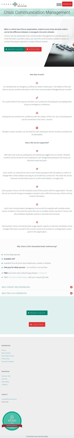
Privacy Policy (5, 358)
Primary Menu (59, 4)
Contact (4, 350)
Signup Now (38, 324)
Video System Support (8, 356)
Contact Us (67, 4)
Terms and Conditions (8, 361)
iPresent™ (43, 273)
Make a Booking (6, 353)
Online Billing (5, 382)
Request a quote (15, 49)
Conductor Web (6, 376)
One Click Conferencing (17, 277)
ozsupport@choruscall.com (9, 399)
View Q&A (4, 379)
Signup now (34, 49)
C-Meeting (4, 384)
